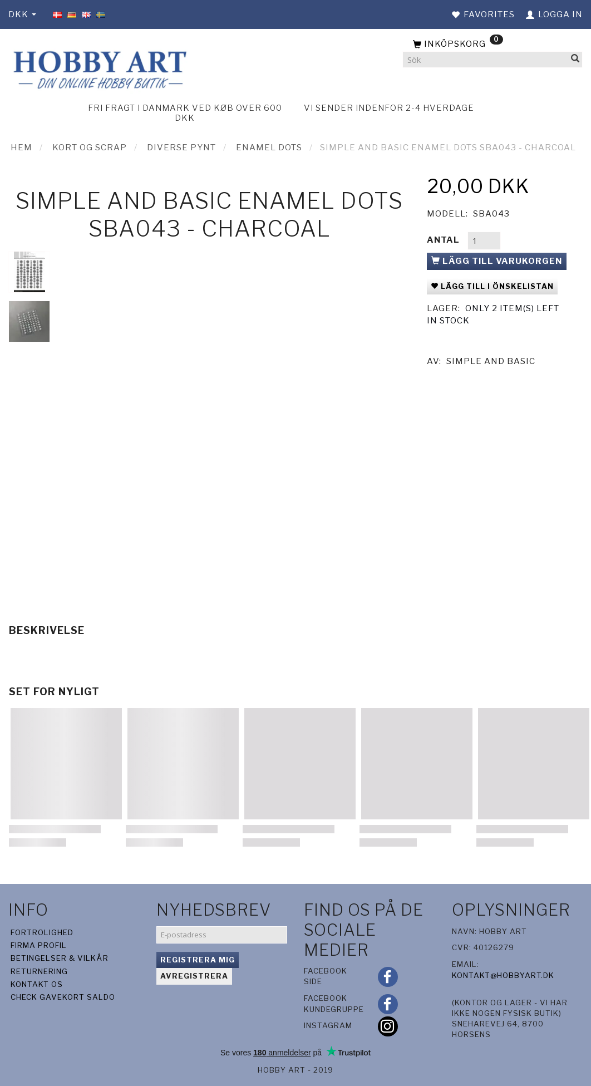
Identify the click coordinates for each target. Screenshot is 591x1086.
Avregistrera (194, 975)
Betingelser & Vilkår (60, 958)
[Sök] (575, 60)
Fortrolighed (42, 932)
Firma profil (39, 945)
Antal (444, 240)
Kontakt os (37, 984)
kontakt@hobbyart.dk (503, 975)
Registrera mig (197, 959)
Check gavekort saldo (63, 996)
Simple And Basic (490, 361)
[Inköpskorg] (492, 44)
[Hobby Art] (98, 68)
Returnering (39, 971)
